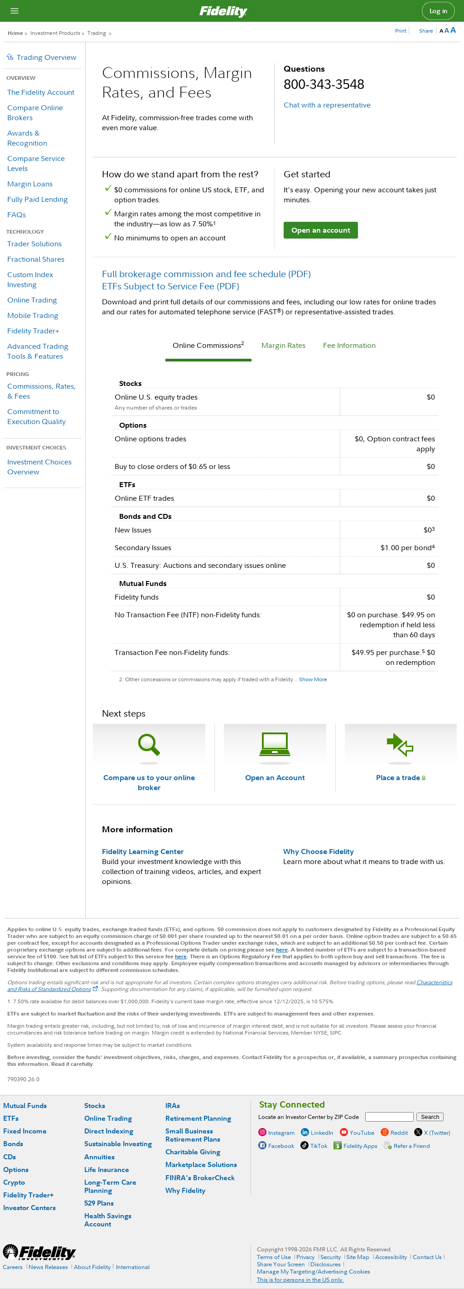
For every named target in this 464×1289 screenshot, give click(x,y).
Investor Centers (29, 1207)
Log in (439, 11)
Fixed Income (25, 1131)
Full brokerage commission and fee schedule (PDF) (206, 274)
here (282, 949)
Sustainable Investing (118, 1143)
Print (400, 30)
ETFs (11, 1118)
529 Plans (99, 1203)
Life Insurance (106, 1169)
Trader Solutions (34, 244)
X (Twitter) (437, 1132)
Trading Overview (47, 57)
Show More (313, 679)
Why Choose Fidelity (318, 851)
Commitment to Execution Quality (36, 416)
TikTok (318, 1145)
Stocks (94, 1105)
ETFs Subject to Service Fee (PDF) (170, 286)
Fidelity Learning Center (143, 851)
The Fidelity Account (40, 92)
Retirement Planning (198, 1118)
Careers (13, 1266)
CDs (9, 1156)
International (133, 1266)
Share (426, 30)
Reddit (399, 1132)
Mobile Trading (32, 315)
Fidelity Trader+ (33, 331)
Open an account (320, 229)
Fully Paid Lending (37, 199)
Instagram (281, 1132)
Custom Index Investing (30, 279)
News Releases (48, 1266)
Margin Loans (30, 184)
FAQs (16, 215)
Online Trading (32, 300)
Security (330, 1256)
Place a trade (400, 777)
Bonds (13, 1143)
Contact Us (427, 1256)
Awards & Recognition (27, 138)
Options (16, 1169)
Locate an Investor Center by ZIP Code (308, 1116)
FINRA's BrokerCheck (200, 1177)
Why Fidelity (185, 1190)
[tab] (208, 346)
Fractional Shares (35, 259)
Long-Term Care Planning (110, 1186)
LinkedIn (322, 1132)
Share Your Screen (281, 1264)
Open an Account (275, 777)
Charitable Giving (192, 1151)
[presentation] (208, 346)
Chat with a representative (327, 105)
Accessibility (391, 1256)
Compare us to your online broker (149, 782)
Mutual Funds (25, 1105)
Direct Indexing (108, 1131)
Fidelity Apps (360, 1145)
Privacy (305, 1256)
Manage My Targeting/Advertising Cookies (313, 1271)
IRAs (172, 1105)
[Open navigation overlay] (14, 11)
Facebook (281, 1145)
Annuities (99, 1156)
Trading (96, 33)
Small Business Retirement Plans (192, 1135)
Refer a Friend (412, 1145)
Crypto (14, 1182)
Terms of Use (274, 1256)
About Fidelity (92, 1266)
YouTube (362, 1132)
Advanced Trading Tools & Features (37, 351)
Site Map (357, 1256)
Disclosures (325, 1264)
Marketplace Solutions (201, 1164)
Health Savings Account (107, 1219)
